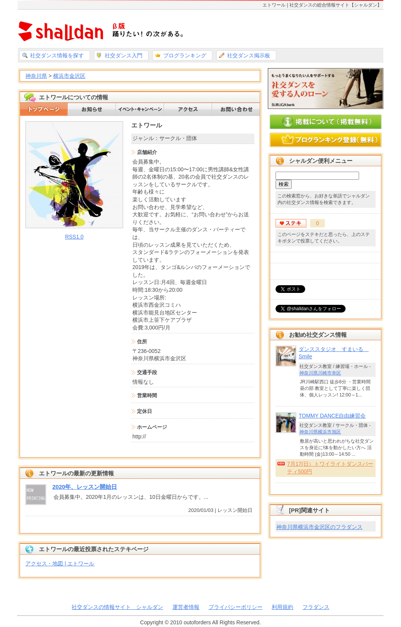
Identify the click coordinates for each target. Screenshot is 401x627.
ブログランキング (184, 55)
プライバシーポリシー (235, 607)
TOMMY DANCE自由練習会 (332, 416)
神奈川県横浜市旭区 (320, 432)
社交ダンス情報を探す (57, 55)
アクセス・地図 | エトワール (59, 563)
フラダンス (315, 607)
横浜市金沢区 (69, 76)
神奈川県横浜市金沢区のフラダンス (319, 527)
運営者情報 (185, 607)
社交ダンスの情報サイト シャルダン (117, 607)
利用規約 (282, 607)
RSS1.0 (74, 237)
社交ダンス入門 (123, 55)
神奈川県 (36, 76)
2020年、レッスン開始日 (84, 486)
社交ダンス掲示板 (248, 55)
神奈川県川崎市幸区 (320, 373)
